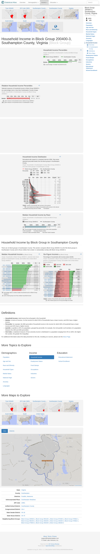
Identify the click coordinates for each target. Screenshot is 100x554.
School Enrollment (64, 361)
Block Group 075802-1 (71, 519)
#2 (39, 85)
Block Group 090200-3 (42, 523)
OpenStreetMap (50, 545)
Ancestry (5, 382)
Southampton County (27, 506)
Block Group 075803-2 (28, 523)
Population (6, 357)
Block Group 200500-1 (28, 519)
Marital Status (7, 373)
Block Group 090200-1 (28, 521)
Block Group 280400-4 (57, 523)
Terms (49, 536)
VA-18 (23, 512)
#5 (39, 254)
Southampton (25, 493)
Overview (22, 2)
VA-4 (22, 509)
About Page (66, 337)
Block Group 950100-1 (42, 519)
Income (44, 2)
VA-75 (23, 515)
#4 (60, 214)
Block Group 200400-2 (57, 521)
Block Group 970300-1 (57, 519)
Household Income (36, 357)
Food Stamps (35, 365)
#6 (81, 254)
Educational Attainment (65, 357)
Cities (4, 431)
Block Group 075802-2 (71, 521)
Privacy (54, 536)
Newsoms (30, 496)
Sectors (33, 377)
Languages (6, 386)
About (45, 536)
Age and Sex (7, 361)
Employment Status (36, 361)
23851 (23, 503)
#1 (81, 50)
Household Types (8, 369)
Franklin (23, 496)
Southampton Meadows (28, 499)
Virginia (23, 490)
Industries (34, 373)
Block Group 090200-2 (42, 521)
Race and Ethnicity (8, 365)
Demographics (33, 2)
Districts (11, 431)
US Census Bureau (53, 544)
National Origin (7, 377)
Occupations (34, 369)
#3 (60, 156)
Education (54, 2)
